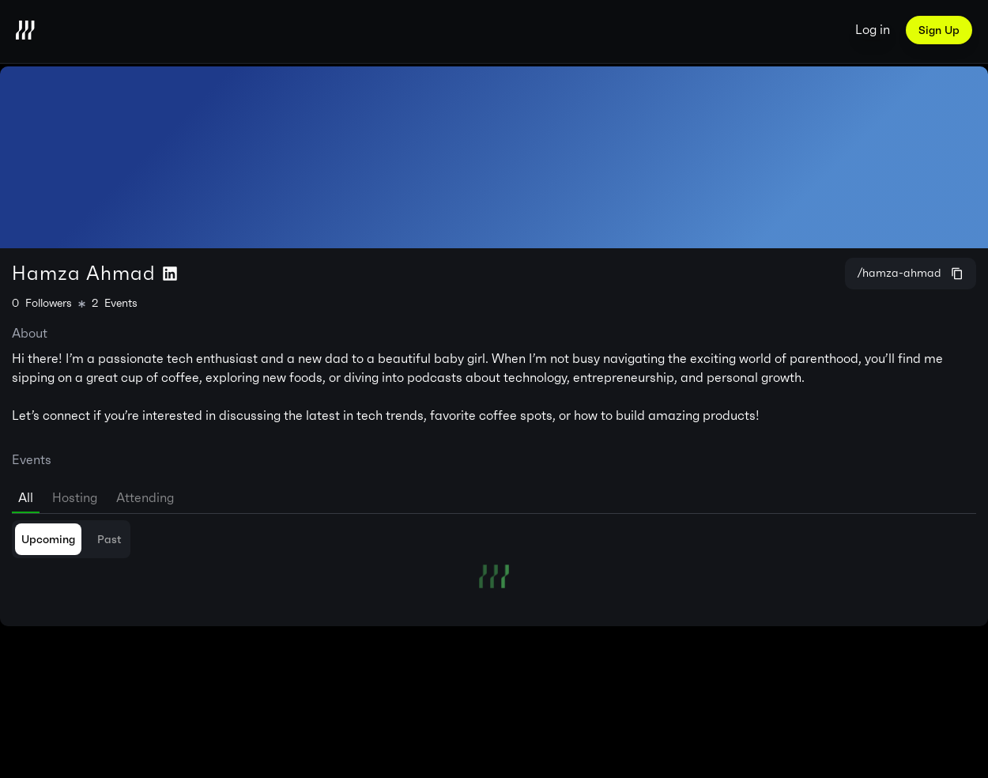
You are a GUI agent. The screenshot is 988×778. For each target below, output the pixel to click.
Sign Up (939, 30)
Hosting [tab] (74, 497)
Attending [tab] (145, 497)
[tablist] (494, 495)
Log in (872, 29)
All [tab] (25, 497)
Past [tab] (109, 539)
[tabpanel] (494, 554)
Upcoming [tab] (48, 539)
